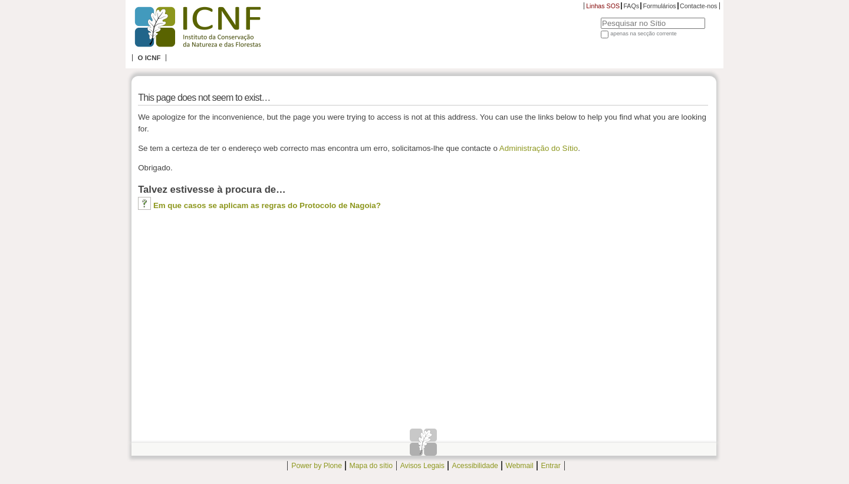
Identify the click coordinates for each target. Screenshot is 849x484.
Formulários (659, 5)
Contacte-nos (698, 5)
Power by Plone (316, 466)
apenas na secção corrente (643, 34)
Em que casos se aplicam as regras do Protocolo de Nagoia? (267, 205)
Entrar (550, 466)
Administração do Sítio (538, 148)
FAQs (631, 5)
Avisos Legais (422, 466)
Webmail (519, 466)
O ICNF (148, 57)
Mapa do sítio (371, 466)
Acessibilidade (475, 466)
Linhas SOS (603, 5)
